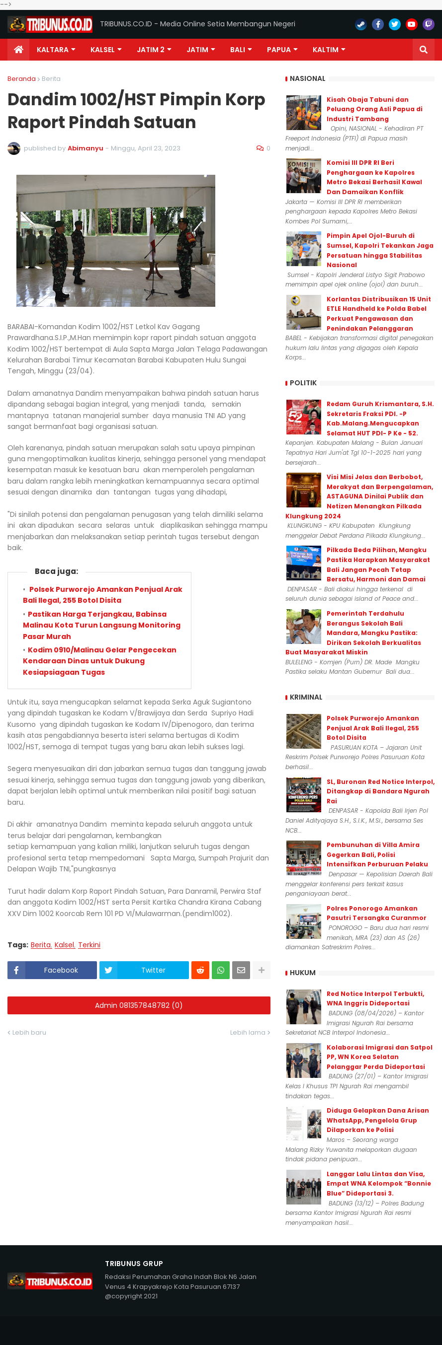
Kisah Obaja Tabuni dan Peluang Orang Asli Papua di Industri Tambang (375, 109)
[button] (424, 50)
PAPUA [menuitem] (279, 50)
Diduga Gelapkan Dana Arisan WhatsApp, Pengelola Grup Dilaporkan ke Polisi (378, 1120)
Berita (51, 78)
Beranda (21, 78)
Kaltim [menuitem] (326, 50)
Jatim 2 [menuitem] (151, 50)
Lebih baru (29, 1032)
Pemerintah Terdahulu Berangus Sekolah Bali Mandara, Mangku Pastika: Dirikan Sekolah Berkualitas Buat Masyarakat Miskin (353, 632)
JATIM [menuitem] (197, 50)
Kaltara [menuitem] (53, 50)
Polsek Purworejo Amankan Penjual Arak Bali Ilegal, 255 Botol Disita (102, 594)
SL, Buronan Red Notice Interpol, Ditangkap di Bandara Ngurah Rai (381, 791)
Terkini (89, 945)
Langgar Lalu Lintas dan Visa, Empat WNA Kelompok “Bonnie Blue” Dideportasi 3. (379, 1184)
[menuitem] (18, 50)
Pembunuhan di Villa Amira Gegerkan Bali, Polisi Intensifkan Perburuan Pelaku (377, 854)
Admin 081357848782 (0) (139, 1005)
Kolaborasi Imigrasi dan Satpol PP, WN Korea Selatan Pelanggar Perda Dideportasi (380, 1057)
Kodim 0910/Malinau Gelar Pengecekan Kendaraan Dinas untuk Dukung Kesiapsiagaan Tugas (100, 661)
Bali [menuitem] (237, 50)
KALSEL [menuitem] (102, 50)
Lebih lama (247, 1032)
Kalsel (64, 945)
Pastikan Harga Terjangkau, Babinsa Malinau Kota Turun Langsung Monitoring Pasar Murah (101, 625)
